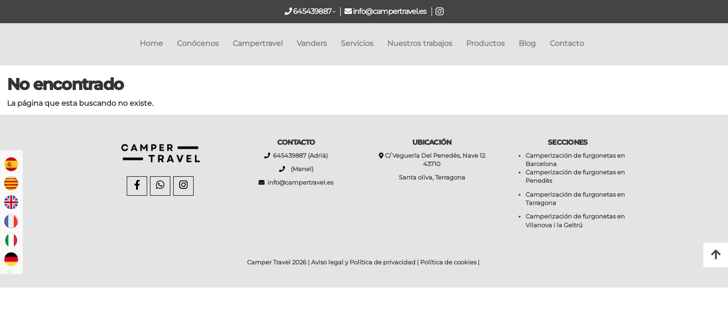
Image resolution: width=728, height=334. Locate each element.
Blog (527, 43)
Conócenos (198, 43)
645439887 (311, 11)
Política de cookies (448, 262)
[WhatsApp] (160, 186)
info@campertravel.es (390, 11)
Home (151, 43)
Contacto (567, 43)
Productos (485, 43)
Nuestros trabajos (419, 43)
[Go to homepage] (4, 43)
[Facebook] (137, 186)
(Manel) (299, 169)
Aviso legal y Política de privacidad (363, 262)
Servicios (357, 43)
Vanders (312, 43)
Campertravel (258, 43)
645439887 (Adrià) (299, 155)
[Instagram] (183, 186)
